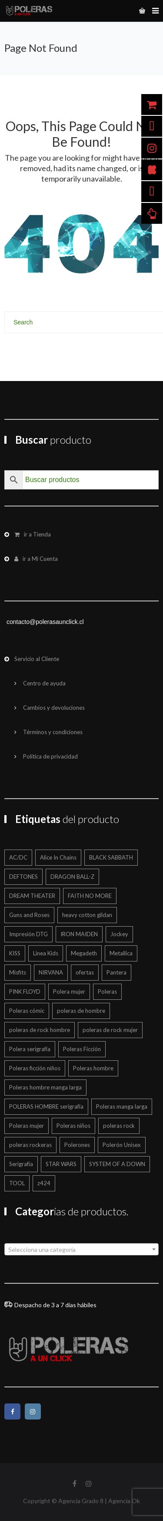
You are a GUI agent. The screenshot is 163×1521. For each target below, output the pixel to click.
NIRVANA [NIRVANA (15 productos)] (51, 972)
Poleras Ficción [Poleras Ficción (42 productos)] (82, 1048)
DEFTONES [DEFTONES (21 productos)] (23, 876)
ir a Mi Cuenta (36, 558)
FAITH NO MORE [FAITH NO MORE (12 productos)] (90, 895)
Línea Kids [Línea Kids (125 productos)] (45, 953)
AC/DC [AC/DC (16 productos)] (18, 857)
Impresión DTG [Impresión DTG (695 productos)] (28, 934)
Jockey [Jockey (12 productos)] (119, 934)
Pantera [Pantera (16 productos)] (116, 972)
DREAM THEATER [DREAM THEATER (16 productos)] (32, 895)
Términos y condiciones (53, 731)
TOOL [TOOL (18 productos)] (17, 1183)
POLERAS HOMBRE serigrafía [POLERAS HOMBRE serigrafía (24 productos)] (46, 1106)
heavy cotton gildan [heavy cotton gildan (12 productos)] (87, 914)
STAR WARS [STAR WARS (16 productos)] (61, 1163)
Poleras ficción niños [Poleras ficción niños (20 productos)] (34, 1068)
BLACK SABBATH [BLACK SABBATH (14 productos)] (111, 857)
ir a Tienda (32, 534)
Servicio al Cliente (36, 658)
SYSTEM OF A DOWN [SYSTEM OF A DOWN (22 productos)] (117, 1163)
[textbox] (81, 1250)
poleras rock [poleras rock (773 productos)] (119, 1125)
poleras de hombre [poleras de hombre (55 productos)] (81, 1010)
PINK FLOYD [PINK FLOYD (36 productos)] (24, 991)
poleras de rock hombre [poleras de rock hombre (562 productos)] (39, 1029)
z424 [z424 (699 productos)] (43, 1183)
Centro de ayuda (44, 683)
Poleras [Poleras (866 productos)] (107, 991)
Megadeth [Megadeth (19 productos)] (84, 953)
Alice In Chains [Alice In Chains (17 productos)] (58, 857)
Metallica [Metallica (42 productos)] (121, 953)
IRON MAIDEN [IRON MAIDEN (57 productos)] (79, 934)
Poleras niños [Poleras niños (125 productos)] (73, 1125)
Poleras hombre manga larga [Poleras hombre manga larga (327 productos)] (45, 1087)
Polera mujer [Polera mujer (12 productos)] (69, 991)
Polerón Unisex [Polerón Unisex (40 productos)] (122, 1144)
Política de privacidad (50, 756)
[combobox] (81, 1249)
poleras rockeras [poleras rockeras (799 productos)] (30, 1144)
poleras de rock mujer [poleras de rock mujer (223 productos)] (110, 1029)
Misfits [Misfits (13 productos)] (17, 972)
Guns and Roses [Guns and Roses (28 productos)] (29, 914)
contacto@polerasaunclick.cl (45, 621)
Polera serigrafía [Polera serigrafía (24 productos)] (29, 1048)
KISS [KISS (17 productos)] (14, 953)
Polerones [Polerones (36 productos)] (77, 1144)
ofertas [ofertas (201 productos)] (85, 972)
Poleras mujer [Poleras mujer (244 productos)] (26, 1125)
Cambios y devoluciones (54, 707)
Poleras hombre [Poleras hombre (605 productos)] (93, 1068)
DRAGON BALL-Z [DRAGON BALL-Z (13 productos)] (72, 876)
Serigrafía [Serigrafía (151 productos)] (21, 1163)
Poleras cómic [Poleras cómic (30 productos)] (26, 1010)
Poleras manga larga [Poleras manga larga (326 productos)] (121, 1106)
